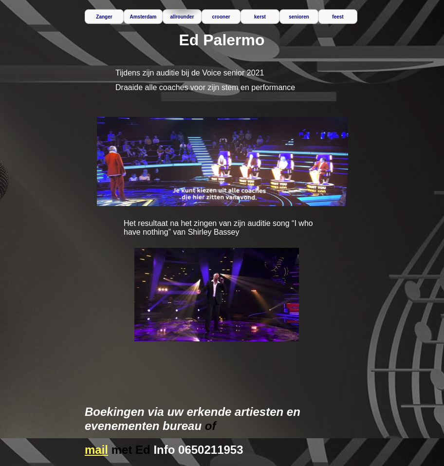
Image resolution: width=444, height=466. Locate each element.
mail (96, 449)
